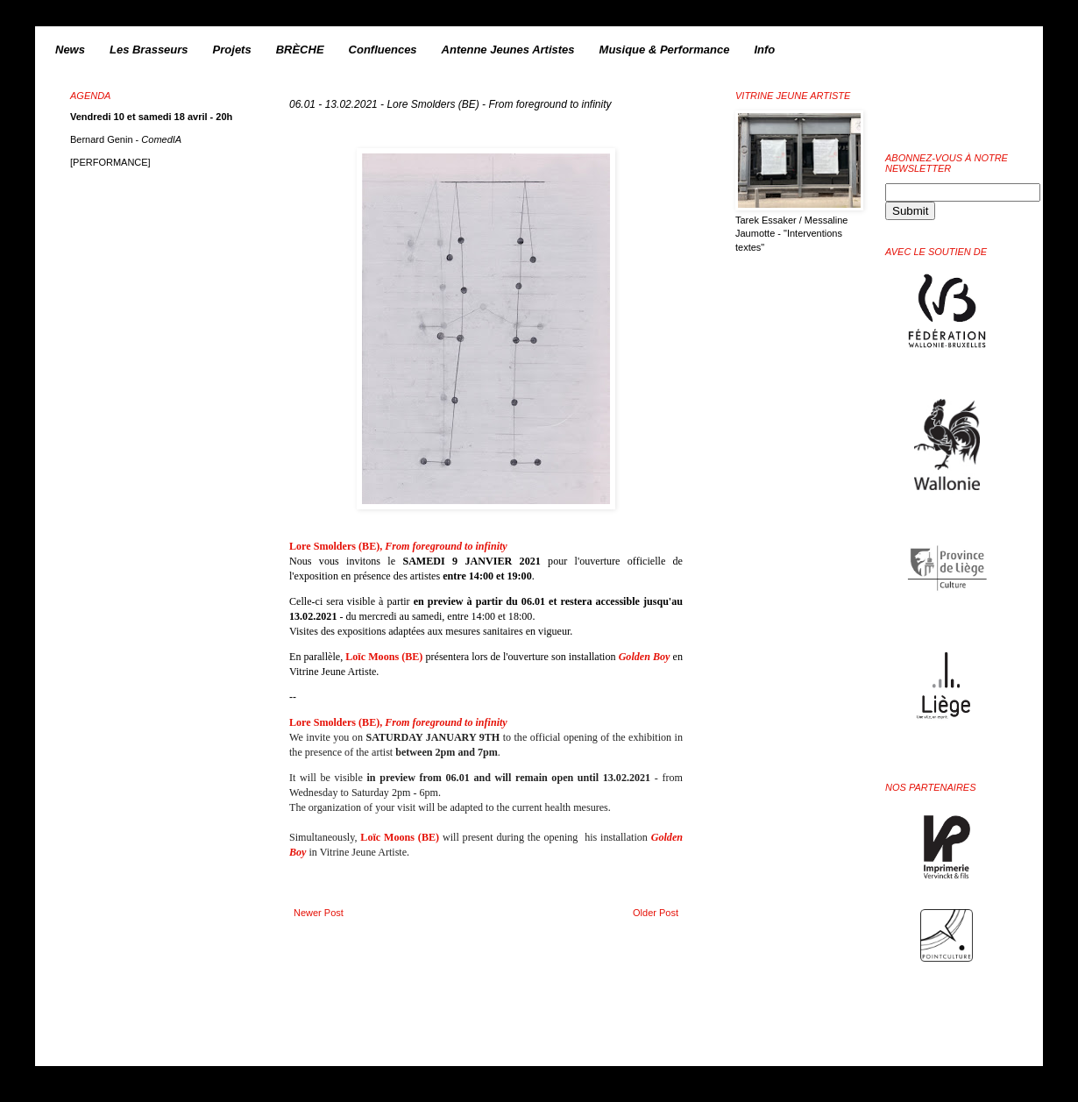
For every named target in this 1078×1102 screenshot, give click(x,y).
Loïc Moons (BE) (383, 657)
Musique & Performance (664, 49)
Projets (232, 49)
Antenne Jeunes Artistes (508, 49)
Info (764, 49)
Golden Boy (646, 657)
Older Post (655, 912)
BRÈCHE (300, 49)
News (70, 49)
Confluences (383, 49)
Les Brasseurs (149, 49)
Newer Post (319, 912)
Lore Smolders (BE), (398, 546)
